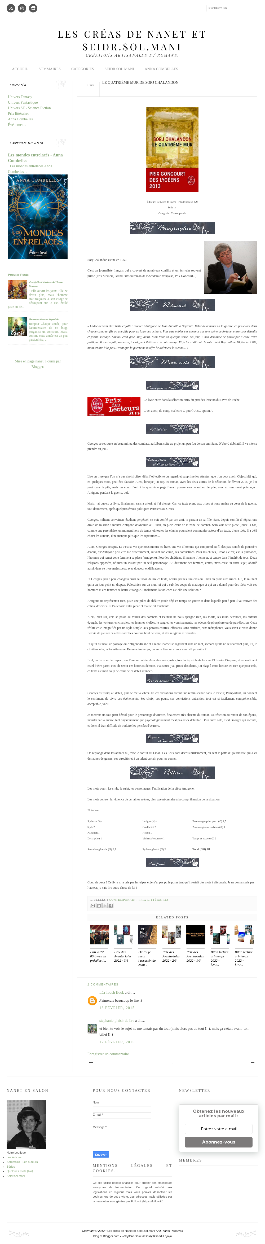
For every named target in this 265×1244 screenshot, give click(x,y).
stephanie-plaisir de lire (117, 1021)
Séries (11, 1166)
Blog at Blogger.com (106, 1236)
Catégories (82, 69)
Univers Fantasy (20, 97)
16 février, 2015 (117, 1008)
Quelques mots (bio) (20, 1171)
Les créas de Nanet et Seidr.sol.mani (132, 40)
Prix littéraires (154, 899)
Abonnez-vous (218, 1142)
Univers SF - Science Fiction (29, 108)
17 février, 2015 (117, 1042)
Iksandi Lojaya (162, 1236)
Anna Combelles (161, 69)
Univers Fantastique (23, 102)
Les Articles (14, 1157)
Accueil (20, 69)
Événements (17, 125)
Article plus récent (90, 1062)
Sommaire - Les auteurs (22, 1161)
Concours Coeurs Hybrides (44, 319)
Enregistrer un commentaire (108, 1054)
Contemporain (123, 899)
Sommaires (50, 69)
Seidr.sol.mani (119, 69)
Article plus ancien (252, 1062)
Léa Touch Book (112, 993)
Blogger (37, 367)
